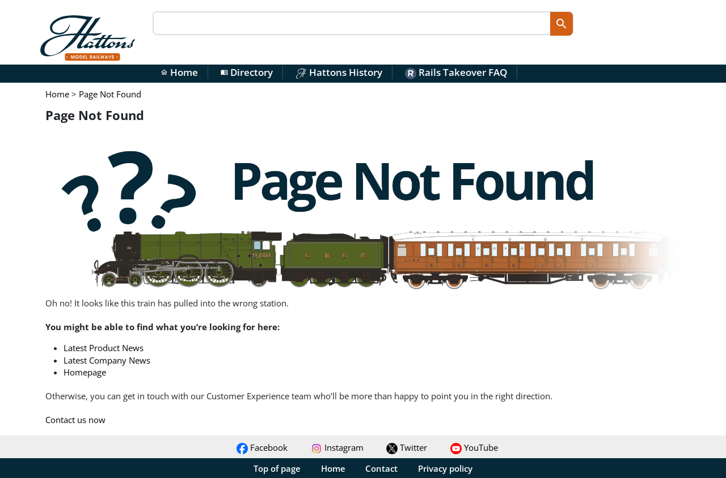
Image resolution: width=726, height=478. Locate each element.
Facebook (262, 447)
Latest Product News (103, 347)
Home (179, 72)
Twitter (406, 447)
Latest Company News (107, 360)
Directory (247, 72)
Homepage (85, 372)
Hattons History (339, 72)
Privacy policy (445, 468)
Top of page (277, 468)
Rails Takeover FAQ (456, 72)
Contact (381, 468)
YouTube (474, 447)
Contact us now (75, 419)
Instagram (337, 447)
